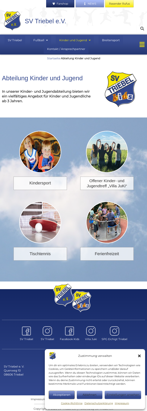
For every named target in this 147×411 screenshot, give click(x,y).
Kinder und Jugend (73, 39)
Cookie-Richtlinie (72, 403)
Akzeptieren (61, 395)
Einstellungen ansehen (123, 395)
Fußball (40, 39)
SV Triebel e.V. (45, 21)
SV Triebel (16, 39)
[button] (139, 356)
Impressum (122, 403)
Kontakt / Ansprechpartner (66, 48)
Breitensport (108, 39)
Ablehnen (89, 395)
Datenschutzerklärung (98, 403)
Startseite (53, 56)
